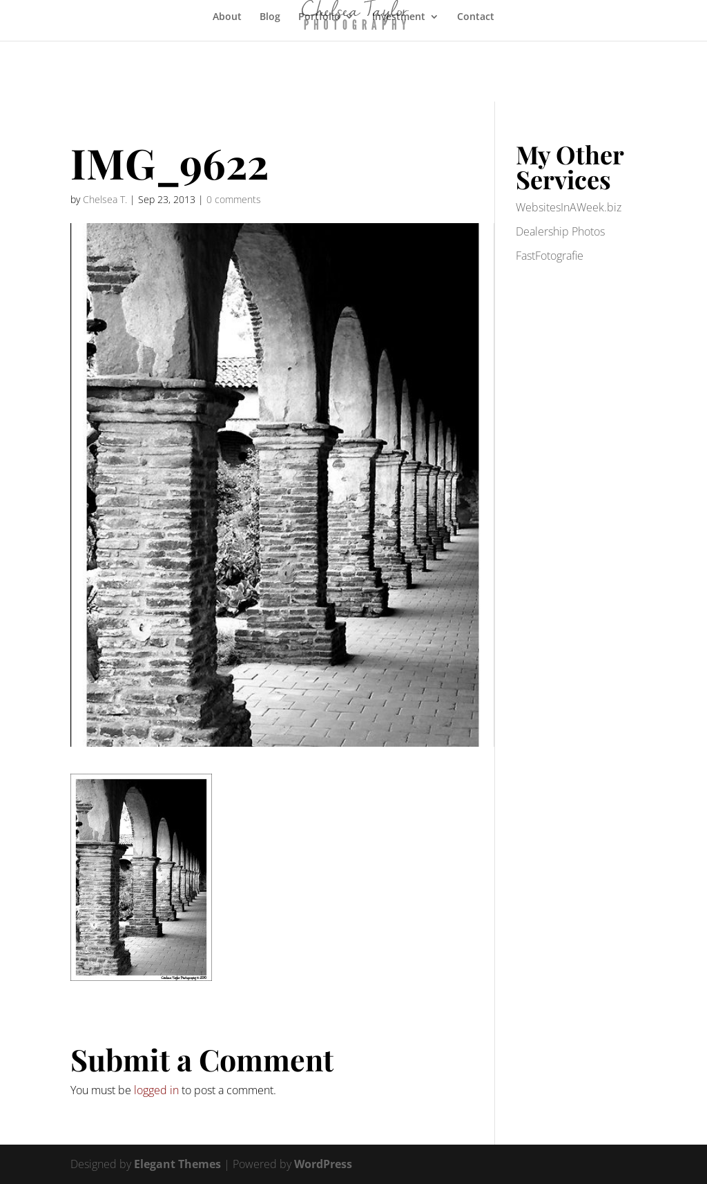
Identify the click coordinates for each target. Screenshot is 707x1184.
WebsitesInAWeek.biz (568, 207)
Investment (398, 17)
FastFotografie (549, 255)
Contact (475, 17)
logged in (156, 1090)
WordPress (323, 1164)
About (227, 17)
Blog (270, 17)
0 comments (233, 199)
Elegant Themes (177, 1164)
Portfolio (319, 17)
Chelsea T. (105, 199)
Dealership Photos (560, 231)
